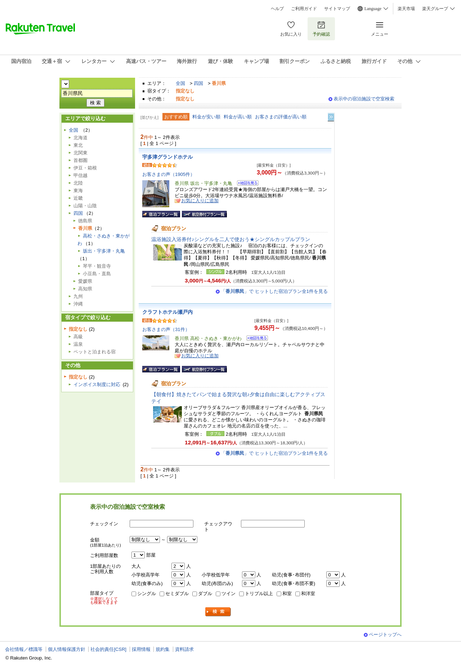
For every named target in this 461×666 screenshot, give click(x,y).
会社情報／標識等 (23, 649)
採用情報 (141, 649)
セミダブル (177, 593)
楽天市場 (406, 8)
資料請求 (184, 649)
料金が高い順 (238, 116)
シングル (146, 593)
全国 (180, 83)
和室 (287, 593)
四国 (198, 83)
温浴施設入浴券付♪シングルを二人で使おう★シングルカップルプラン (230, 239)
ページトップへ (385, 634)
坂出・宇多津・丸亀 (104, 251)
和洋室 (308, 593)
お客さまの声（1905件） (168, 174)
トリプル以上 (259, 593)
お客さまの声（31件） (166, 329)
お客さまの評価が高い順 (280, 116)
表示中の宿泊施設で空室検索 (364, 98)
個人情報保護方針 (66, 649)
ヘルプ (277, 8)
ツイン (228, 593)
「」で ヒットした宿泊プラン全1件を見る (274, 291)
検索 (218, 611)
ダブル (205, 593)
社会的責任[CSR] (108, 649)
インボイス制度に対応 (96, 384)
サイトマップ (337, 8)
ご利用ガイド (304, 8)
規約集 (163, 649)
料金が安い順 (206, 116)
